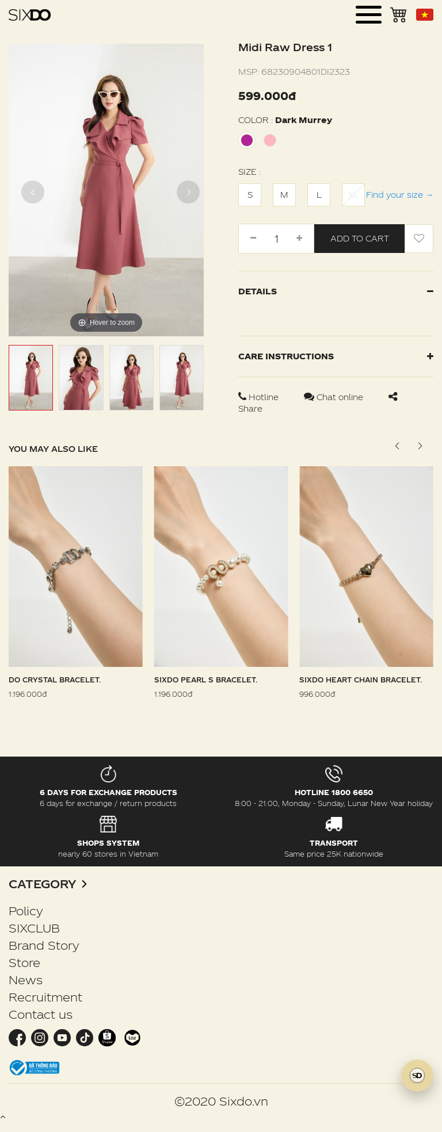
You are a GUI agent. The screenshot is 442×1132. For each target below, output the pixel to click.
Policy (26, 911)
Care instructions (335, 356)
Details (335, 291)
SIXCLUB (34, 928)
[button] (420, 446)
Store (24, 962)
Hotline (259, 397)
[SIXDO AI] (417, 1076)
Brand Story (44, 945)
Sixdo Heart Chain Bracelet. (360, 680)
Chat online (334, 397)
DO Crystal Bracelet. (55, 680)
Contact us (41, 1014)
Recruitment (45, 997)
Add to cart (359, 238)
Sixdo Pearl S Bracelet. (205, 680)
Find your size (399, 194)
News (26, 980)
